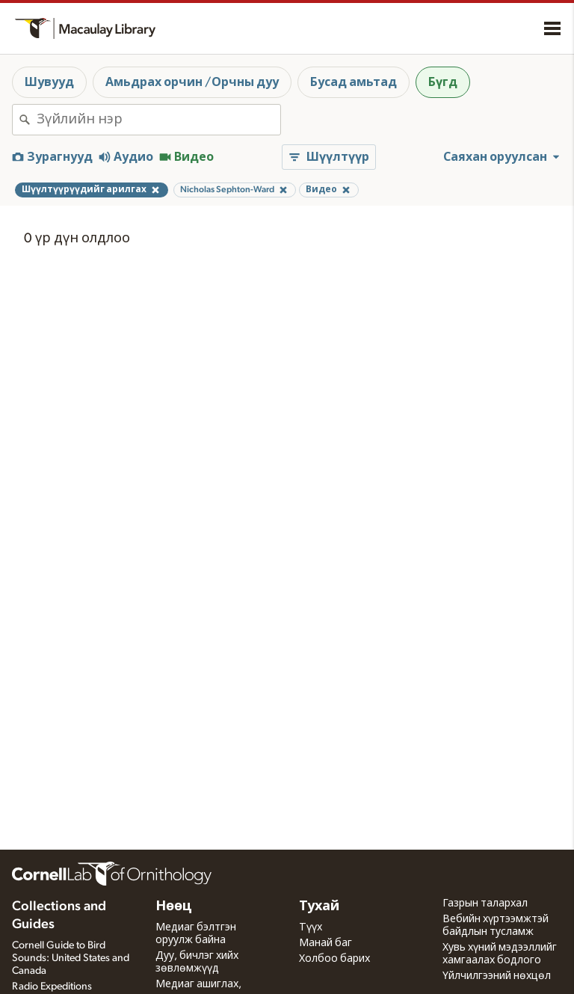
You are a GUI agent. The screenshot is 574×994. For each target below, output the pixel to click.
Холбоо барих (334, 959)
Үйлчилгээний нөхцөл (496, 976)
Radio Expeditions (52, 986)
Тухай (319, 906)
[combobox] (158, 120)
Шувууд (49, 82)
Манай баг (325, 943)
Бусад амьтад (353, 82)
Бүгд (442, 82)
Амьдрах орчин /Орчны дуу (192, 82)
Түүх (310, 927)
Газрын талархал (485, 903)
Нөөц (173, 906)
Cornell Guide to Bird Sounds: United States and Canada (70, 958)
